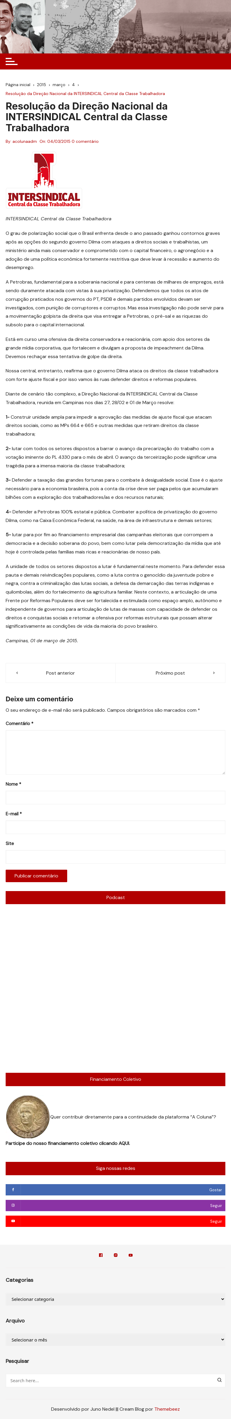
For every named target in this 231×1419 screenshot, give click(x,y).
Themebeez (167, 1409)
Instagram (115, 1255)
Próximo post (170, 673)
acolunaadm (24, 141)
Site (10, 844)
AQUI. (124, 1143)
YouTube (130, 1255)
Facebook (100, 1255)
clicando (109, 1143)
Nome (13, 784)
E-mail (14, 814)
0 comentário (85, 141)
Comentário (19, 724)
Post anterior (60, 673)
